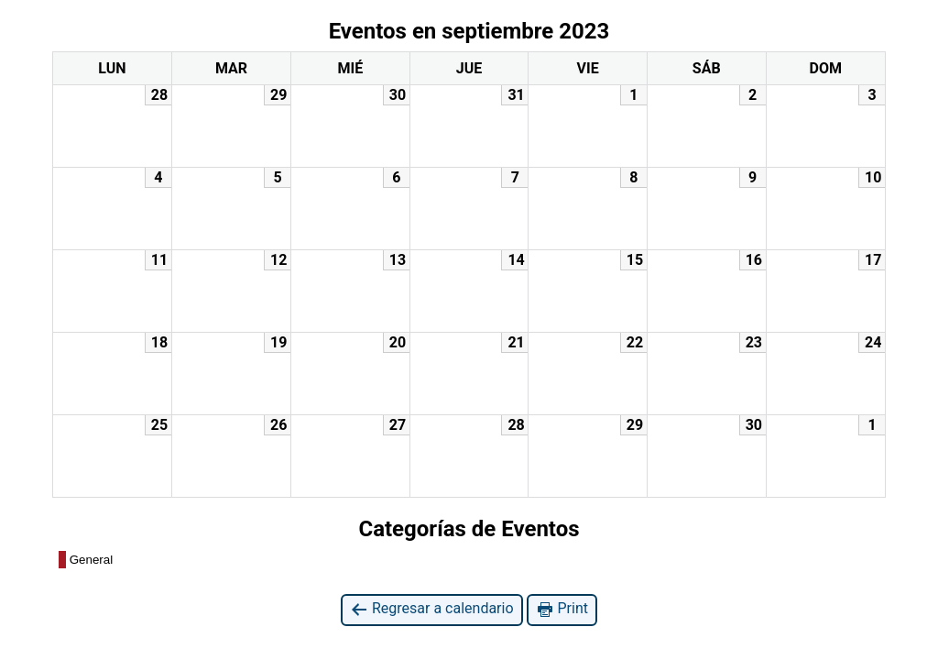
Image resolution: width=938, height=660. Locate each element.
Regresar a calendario (432, 609)
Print (562, 609)
